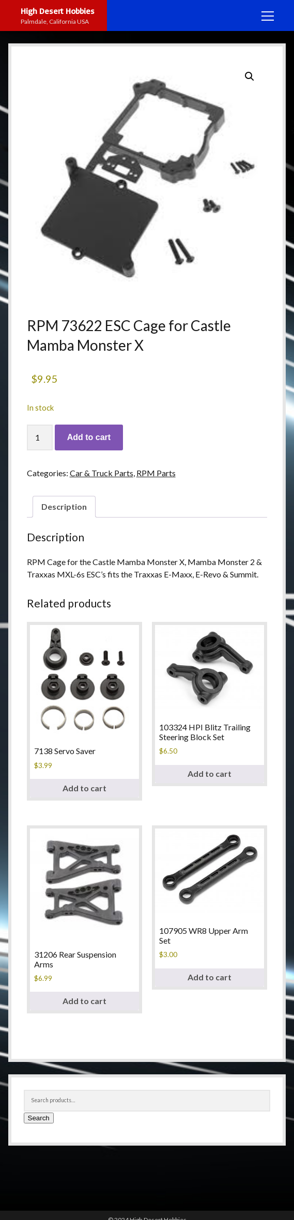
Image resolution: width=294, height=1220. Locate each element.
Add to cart (89, 437)
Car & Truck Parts (101, 473)
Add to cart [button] (84, 788)
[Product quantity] (40, 437)
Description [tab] (64, 506)
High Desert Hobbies (58, 11)
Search (39, 1118)
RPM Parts (156, 473)
